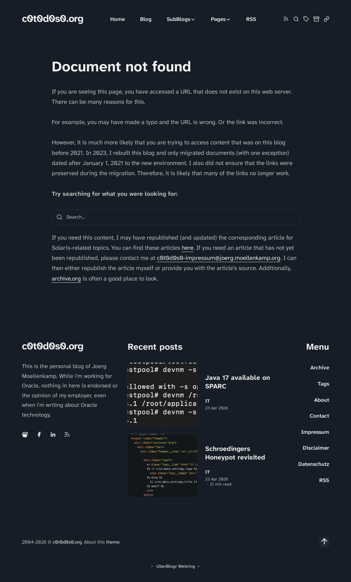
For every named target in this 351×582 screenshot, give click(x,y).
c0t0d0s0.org (52, 18)
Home (117, 19)
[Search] (296, 19)
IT (207, 401)
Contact (319, 415)
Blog (146, 19)
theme (112, 542)
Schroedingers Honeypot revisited (235, 453)
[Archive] (316, 19)
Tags (323, 383)
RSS (251, 19)
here (187, 248)
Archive (319, 367)
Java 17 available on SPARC (237, 382)
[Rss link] (286, 19)
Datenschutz (313, 463)
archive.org (66, 278)
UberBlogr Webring (175, 566)
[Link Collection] (326, 19)
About (321, 399)
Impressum (315, 431)
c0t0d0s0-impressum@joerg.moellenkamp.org (218, 258)
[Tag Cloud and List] (306, 19)
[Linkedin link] (53, 434)
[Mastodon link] (26, 434)
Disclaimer (316, 447)
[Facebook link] (39, 434)
